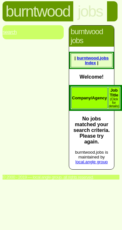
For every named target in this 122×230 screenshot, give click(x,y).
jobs (90, 11)
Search (10, 32)
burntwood (38, 11)
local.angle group (91, 161)
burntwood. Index (93, 60)
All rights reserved (78, 177)
